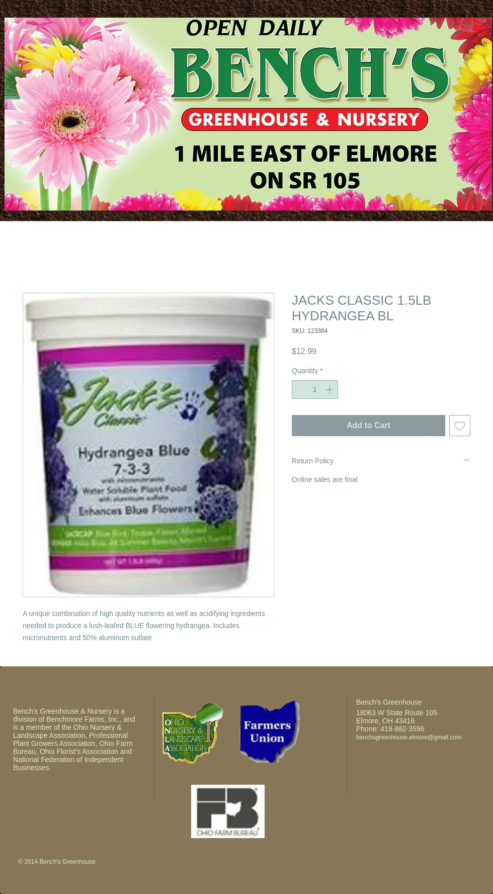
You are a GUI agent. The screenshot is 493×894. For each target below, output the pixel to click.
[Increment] (330, 389)
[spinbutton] (315, 389)
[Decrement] (299, 389)
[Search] (482, 111)
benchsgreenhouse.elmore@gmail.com (408, 737)
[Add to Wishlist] (459, 425)
